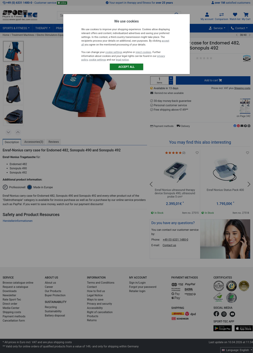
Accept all (126, 66)
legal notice (122, 59)
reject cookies (143, 52)
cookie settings (113, 52)
